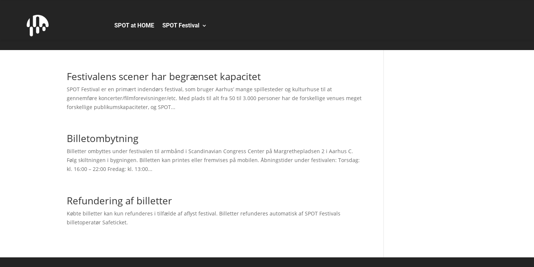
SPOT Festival (181, 25)
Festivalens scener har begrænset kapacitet (164, 76)
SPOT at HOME (134, 25)
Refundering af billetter (119, 200)
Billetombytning (102, 138)
